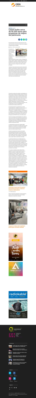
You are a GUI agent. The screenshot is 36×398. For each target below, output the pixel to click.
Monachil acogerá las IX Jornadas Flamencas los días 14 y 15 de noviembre (20, 349)
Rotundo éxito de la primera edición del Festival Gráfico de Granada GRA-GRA (19, 356)
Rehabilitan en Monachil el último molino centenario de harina (20, 353)
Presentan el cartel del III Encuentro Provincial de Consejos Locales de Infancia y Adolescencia (17, 189)
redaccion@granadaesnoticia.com (13, 394)
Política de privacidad (21, 394)
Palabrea (16, 395)
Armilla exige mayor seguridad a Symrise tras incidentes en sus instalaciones (20, 346)
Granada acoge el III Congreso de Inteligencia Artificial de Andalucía (18, 360)
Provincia (10, 28)
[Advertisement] (20, 15)
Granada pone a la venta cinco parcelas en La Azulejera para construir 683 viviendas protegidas (19, 363)
